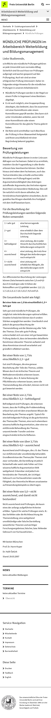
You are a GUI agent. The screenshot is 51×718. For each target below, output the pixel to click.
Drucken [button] (8, 668)
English (8, 677)
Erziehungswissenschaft (25, 26)
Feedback (9, 672)
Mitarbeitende (11, 633)
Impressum (9, 642)
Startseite (7, 26)
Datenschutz (10, 646)
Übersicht (9, 598)
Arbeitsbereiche (9, 30)
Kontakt (8, 637)
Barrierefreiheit (11, 651)
